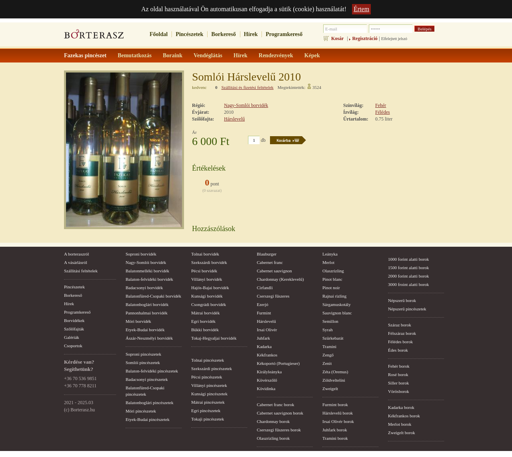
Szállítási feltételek (81, 270)
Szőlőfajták (74, 328)
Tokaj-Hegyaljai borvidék (213, 338)
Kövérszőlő (267, 380)
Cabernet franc (270, 262)
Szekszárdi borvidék (209, 262)
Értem (361, 9)
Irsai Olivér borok (338, 421)
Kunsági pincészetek (209, 393)
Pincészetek (189, 34)
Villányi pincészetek (209, 385)
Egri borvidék (203, 321)
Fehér (380, 105)
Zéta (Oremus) (335, 371)
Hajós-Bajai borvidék (210, 287)
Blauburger (266, 254)
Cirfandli (265, 287)
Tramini (329, 346)
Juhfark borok (334, 429)
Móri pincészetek (141, 411)
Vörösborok (398, 391)
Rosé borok (398, 374)
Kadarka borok (401, 407)
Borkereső (223, 34)
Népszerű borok (402, 300)
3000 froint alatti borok (408, 284)
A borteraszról (76, 254)
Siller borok (398, 382)
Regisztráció (364, 38)
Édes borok (398, 350)
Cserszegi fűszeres (273, 296)
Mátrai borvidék (205, 312)
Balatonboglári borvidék (147, 304)
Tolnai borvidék (205, 254)
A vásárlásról (75, 262)
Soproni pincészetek (143, 354)
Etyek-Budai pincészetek (148, 419)
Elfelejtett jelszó (394, 38)
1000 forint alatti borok (408, 259)
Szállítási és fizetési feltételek (247, 87)
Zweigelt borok (401, 432)
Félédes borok (400, 341)
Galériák (71, 337)
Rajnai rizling (334, 296)
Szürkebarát (333, 338)
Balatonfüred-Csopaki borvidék (153, 296)
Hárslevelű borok (337, 413)
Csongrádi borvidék (208, 304)
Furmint (264, 312)
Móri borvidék (138, 321)
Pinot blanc (332, 279)
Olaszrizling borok (273, 438)
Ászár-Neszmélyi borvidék (149, 338)
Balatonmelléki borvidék (147, 270)
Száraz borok (399, 324)
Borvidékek (74, 320)
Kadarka (264, 346)
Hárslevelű (234, 119)
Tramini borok (335, 438)
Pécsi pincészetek (206, 376)
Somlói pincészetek (143, 362)
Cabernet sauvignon (274, 270)
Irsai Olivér (267, 329)
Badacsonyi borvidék (144, 287)
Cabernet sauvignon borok (280, 413)
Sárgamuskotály (336, 304)
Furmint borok (335, 404)
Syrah (327, 329)
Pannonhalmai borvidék (147, 312)
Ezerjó (262, 304)
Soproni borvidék (141, 254)
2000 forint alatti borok (408, 276)
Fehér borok (398, 366)
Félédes (382, 112)
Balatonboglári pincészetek (149, 402)
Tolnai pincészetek (207, 360)
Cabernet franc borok (275, 404)
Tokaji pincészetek (207, 419)
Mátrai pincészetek (207, 402)
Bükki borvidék (205, 329)
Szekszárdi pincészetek (211, 368)
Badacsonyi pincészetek (147, 379)
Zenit (327, 363)
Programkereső (284, 34)
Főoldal (159, 34)
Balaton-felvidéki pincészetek (152, 370)
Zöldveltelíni (333, 380)
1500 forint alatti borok (408, 267)
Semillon (330, 321)
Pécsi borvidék (204, 270)
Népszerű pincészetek (407, 308)
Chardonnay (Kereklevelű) (280, 279)
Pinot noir (331, 287)
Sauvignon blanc (337, 312)
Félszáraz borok (402, 333)
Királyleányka (269, 371)
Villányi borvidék (206, 279)
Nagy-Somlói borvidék (246, 105)
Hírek (251, 34)
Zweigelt (330, 388)
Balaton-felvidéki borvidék (149, 279)
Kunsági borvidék (207, 296)
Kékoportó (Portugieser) (278, 363)
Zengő (328, 354)
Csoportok (73, 345)
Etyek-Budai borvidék (145, 329)
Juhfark (263, 338)
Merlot (328, 262)
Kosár (337, 38)
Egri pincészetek (205, 410)
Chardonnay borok (273, 421)
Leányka (330, 254)
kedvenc (199, 87)
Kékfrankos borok (404, 415)
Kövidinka (266, 388)
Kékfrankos (267, 354)
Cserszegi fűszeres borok (279, 429)
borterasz (94, 36)
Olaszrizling (333, 270)
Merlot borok (399, 424)
